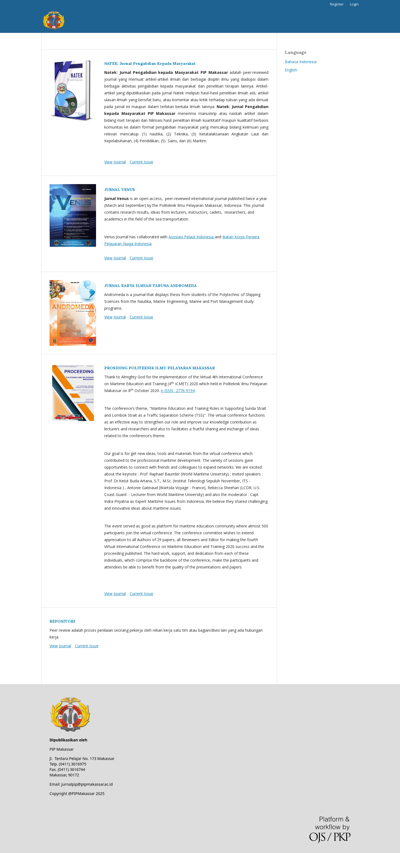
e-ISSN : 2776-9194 (178, 390)
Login (354, 4)
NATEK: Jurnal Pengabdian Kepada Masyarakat (150, 63)
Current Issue (141, 161)
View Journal (115, 161)
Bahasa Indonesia (301, 61)
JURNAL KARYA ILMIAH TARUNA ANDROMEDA (150, 285)
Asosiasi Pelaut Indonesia (192, 236)
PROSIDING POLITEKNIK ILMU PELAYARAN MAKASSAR (159, 367)
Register (337, 4)
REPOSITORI (62, 621)
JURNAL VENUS (119, 189)
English (291, 69)
